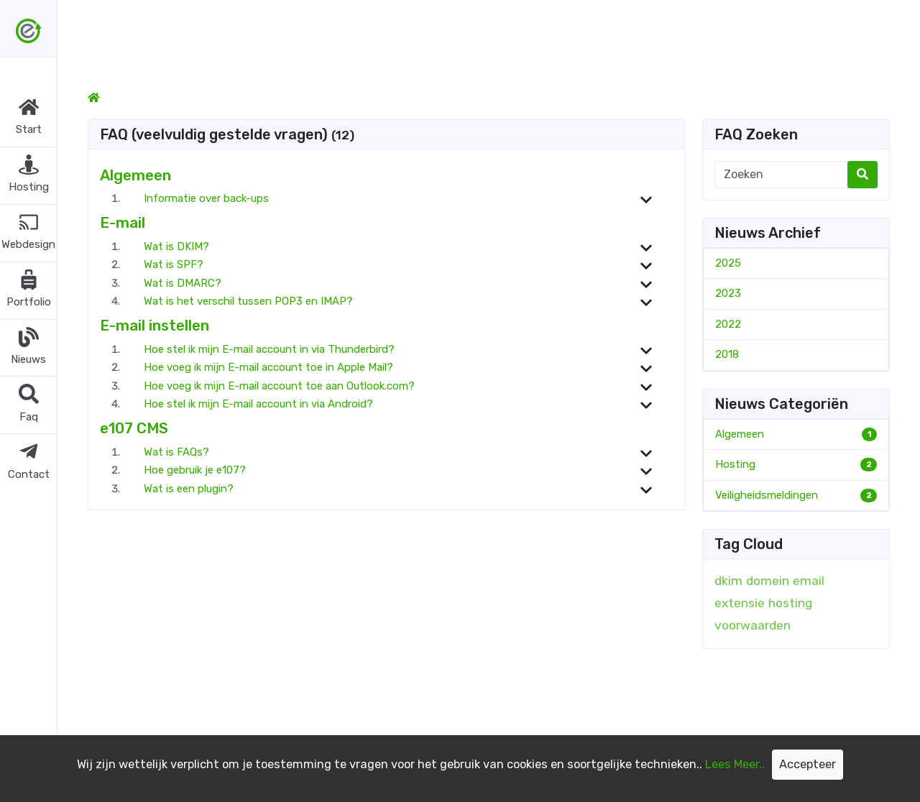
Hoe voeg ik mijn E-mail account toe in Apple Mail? (268, 367)
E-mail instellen (154, 325)
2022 (728, 324)
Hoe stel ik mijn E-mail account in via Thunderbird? (269, 349)
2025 (728, 263)
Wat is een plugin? (189, 488)
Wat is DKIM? (176, 246)
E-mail (122, 222)
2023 (728, 293)
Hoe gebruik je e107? (195, 470)
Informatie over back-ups (206, 198)
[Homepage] (94, 97)
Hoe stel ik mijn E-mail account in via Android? (258, 403)
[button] (28, 118)
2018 (727, 354)
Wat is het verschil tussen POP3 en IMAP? (248, 301)
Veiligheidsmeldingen (766, 495)
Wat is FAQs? (176, 452)
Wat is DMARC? (182, 283)
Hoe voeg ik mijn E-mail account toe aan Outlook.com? (279, 385)
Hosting (735, 464)
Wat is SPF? (173, 264)
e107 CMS (134, 428)
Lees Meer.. (735, 764)
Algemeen (135, 175)
